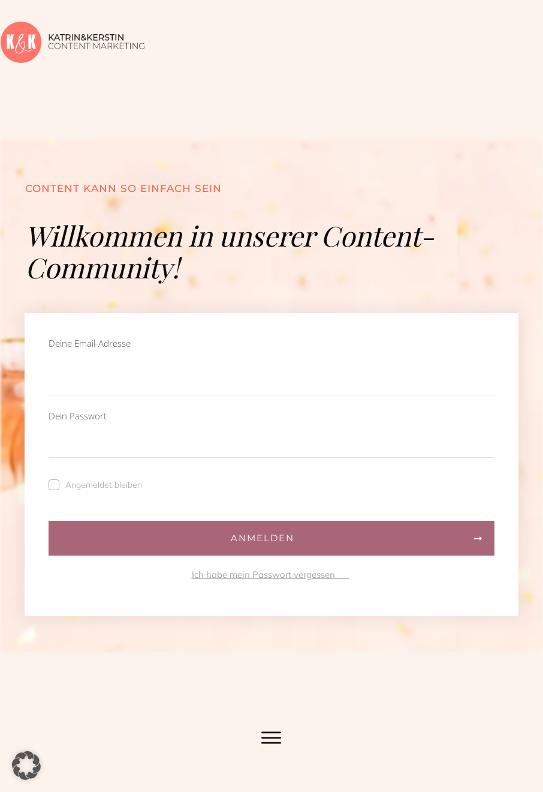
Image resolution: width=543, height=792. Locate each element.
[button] (26, 765)
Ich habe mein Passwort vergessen (270, 575)
